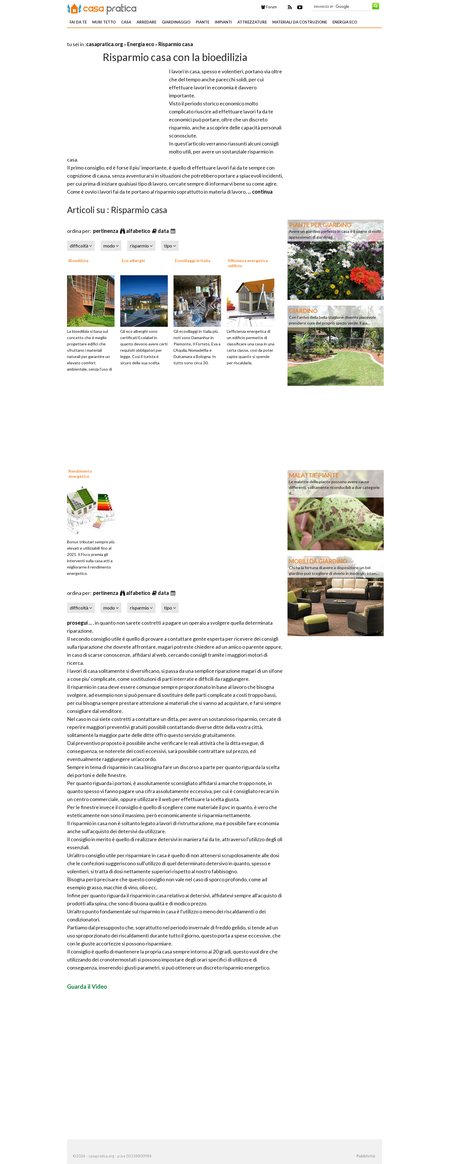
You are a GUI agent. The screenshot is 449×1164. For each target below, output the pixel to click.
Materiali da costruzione (299, 22)
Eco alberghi (133, 260)
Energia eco (344, 22)
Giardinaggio (176, 22)
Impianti (223, 22)
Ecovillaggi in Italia (192, 260)
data (164, 231)
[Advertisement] (134, 37)
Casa (126, 22)
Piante (202, 22)
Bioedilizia (78, 260)
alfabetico (138, 231)
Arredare (146, 22)
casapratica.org (104, 44)
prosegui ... (80, 623)
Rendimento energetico (80, 474)
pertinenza (106, 231)
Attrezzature (252, 22)
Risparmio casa (175, 44)
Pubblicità (366, 1156)
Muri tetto (104, 22)
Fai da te (78, 22)
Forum (269, 7)
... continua (260, 191)
